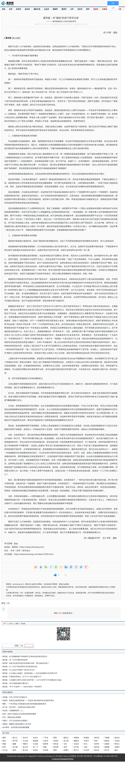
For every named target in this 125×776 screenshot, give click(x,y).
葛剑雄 (96, 747)
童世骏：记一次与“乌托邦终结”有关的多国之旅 (19, 666)
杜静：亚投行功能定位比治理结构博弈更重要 (19, 714)
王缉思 (35, 744)
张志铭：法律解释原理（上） (13, 710)
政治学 (27, 9)
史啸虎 (106, 744)
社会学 (46, 9)
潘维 (55, 750)
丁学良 (45, 737)
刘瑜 (85, 747)
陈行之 (15, 737)
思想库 (95, 9)
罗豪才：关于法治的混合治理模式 (15, 720)
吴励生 (35, 750)
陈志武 (117, 737)
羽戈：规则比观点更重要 (11, 717)
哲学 (87, 9)
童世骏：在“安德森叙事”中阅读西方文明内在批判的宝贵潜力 (24, 656)
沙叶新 (76, 747)
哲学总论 (26, 550)
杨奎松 (106, 741)
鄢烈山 (66, 737)
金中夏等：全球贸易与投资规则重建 (15, 727)
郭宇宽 (15, 741)
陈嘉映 (86, 737)
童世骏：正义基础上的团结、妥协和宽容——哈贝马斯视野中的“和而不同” (29, 673)
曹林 (55, 737)
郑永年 (25, 737)
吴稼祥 (117, 747)
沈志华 (45, 741)
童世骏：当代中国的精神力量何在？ (15, 683)
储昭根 (106, 747)
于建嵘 (106, 737)
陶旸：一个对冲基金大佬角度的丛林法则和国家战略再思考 (24, 704)
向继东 (55, 741)
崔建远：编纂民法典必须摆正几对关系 (16, 724)
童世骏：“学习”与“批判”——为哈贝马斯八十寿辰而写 (22, 686)
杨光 (116, 750)
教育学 (64, 9)
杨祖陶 (35, 741)
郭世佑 (55, 744)
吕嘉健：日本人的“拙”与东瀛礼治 (14, 697)
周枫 (45, 747)
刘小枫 (15, 747)
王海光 (117, 741)
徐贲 (4, 741)
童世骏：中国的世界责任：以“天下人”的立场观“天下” (22, 676)
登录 (60, 613)
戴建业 (76, 741)
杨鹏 (14, 744)
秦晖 (4, 737)
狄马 (85, 744)
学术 (12, 550)
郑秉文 (66, 750)
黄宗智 (96, 737)
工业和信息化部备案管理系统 (62, 759)
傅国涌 (76, 737)
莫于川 (76, 750)
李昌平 (86, 741)
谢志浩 (96, 750)
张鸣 (96, 741)
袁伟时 (96, 744)
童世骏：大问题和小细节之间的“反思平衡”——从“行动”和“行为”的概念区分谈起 (31, 680)
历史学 (79, 9)
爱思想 (8, 3)
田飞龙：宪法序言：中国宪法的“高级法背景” (19, 707)
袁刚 (14, 750)
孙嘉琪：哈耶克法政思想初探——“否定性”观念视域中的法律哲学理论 (28, 700)
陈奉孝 (45, 744)
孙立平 (106, 750)
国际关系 (37, 9)
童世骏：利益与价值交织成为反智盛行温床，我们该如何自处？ (25, 663)
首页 (3, 9)
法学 (10, 9)
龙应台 (35, 737)
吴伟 (65, 747)
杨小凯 (25, 750)
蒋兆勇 (55, 747)
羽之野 (86, 750)
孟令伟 (25, 747)
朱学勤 (45, 750)
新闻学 (55, 9)
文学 (72, 9)
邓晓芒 (25, 744)
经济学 (18, 9)
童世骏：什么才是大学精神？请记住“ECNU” (18, 670)
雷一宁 (35, 747)
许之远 (4, 750)
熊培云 (117, 744)
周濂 (4, 744)
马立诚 (25, 741)
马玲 (65, 744)
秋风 (4, 747)
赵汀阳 (66, 741)
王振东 (76, 744)
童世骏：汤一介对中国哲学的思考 (15, 660)
